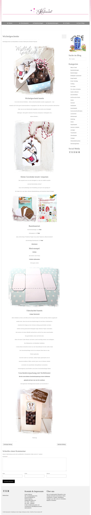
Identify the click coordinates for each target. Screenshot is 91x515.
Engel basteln (74, 78)
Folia (40, 229)
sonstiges (73, 130)
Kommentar (5, 456)
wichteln (15, 441)
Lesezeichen (73, 113)
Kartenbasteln (74, 108)
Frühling (72, 83)
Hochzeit (73, 102)
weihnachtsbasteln (11, 441)
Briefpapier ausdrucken (76, 75)
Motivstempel (25, 39)
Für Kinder (73, 86)
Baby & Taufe (74, 67)
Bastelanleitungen (13, 39)
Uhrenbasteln (74, 135)
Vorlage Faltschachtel (34, 314)
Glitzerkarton (34, 244)
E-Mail (26, 473)
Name (4, 473)
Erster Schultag (74, 81)
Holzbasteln (73, 105)
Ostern (72, 121)
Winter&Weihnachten (33, 39)
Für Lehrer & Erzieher (76, 89)
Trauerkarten (74, 132)
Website (48, 473)
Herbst (72, 100)
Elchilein (34, 252)
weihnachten (5, 441)
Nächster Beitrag (61, 444)
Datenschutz (6, 495)
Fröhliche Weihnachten (34, 259)
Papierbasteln (74, 124)
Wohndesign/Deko (75, 143)
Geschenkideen (20, 39)
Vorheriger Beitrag (8, 444)
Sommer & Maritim (75, 127)
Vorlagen (73, 138)
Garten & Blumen (75, 92)
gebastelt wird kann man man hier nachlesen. (34, 380)
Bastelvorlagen (74, 73)
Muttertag (73, 119)
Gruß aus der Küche (75, 97)
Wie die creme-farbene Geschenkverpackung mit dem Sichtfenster (34, 376)
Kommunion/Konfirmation (76, 111)
